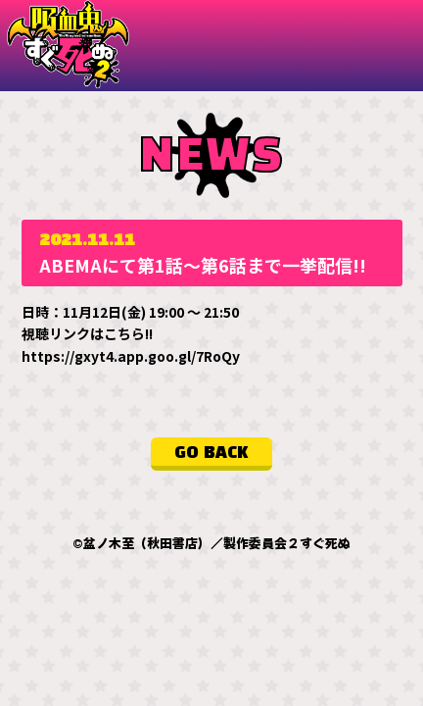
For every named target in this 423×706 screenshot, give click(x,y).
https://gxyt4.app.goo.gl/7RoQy (131, 355)
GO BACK (211, 452)
